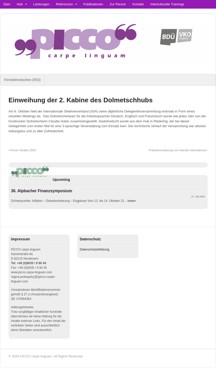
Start (6, 4)
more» (131, 201)
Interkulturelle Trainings (167, 4)
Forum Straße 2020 (22, 150)
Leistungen (41, 4)
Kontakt (137, 4)
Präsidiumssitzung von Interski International (178, 150)
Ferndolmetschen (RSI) (22, 80)
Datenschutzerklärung (94, 249)
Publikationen (93, 4)
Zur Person (118, 4)
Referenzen (64, 4)
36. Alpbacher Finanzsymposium (41, 191)
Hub (20, 4)
